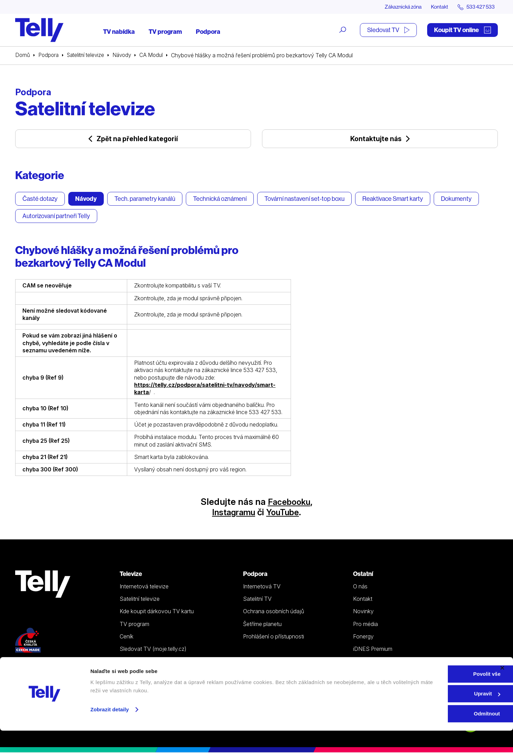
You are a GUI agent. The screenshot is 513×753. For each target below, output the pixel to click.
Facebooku (289, 502)
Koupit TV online (462, 30)
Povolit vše (437, 696)
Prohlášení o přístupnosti (273, 637)
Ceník (126, 637)
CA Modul (157, 55)
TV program (165, 32)
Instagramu (231, 512)
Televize (131, 574)
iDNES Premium (372, 649)
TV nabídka (119, 32)
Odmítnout (438, 736)
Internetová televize (144, 587)
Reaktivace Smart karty (392, 199)
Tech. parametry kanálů (144, 199)
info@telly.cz (35, 677)
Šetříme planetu (262, 624)
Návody (127, 55)
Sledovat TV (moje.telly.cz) (153, 649)
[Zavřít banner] (502, 690)
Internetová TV (262, 587)
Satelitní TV (257, 599)
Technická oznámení (220, 199)
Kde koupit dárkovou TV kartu (157, 611)
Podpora (208, 32)
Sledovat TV (388, 30)
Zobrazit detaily (109, 732)
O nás (360, 587)
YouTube (285, 512)
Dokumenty (456, 199)
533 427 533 (34, 667)
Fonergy (363, 637)
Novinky (363, 611)
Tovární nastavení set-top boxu (304, 199)
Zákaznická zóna (397, 6)
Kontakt (436, 6)
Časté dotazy (40, 199)
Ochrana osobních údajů (273, 611)
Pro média (365, 624)
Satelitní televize (88, 55)
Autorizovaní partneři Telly (56, 216)
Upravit (438, 716)
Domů (22, 55)
